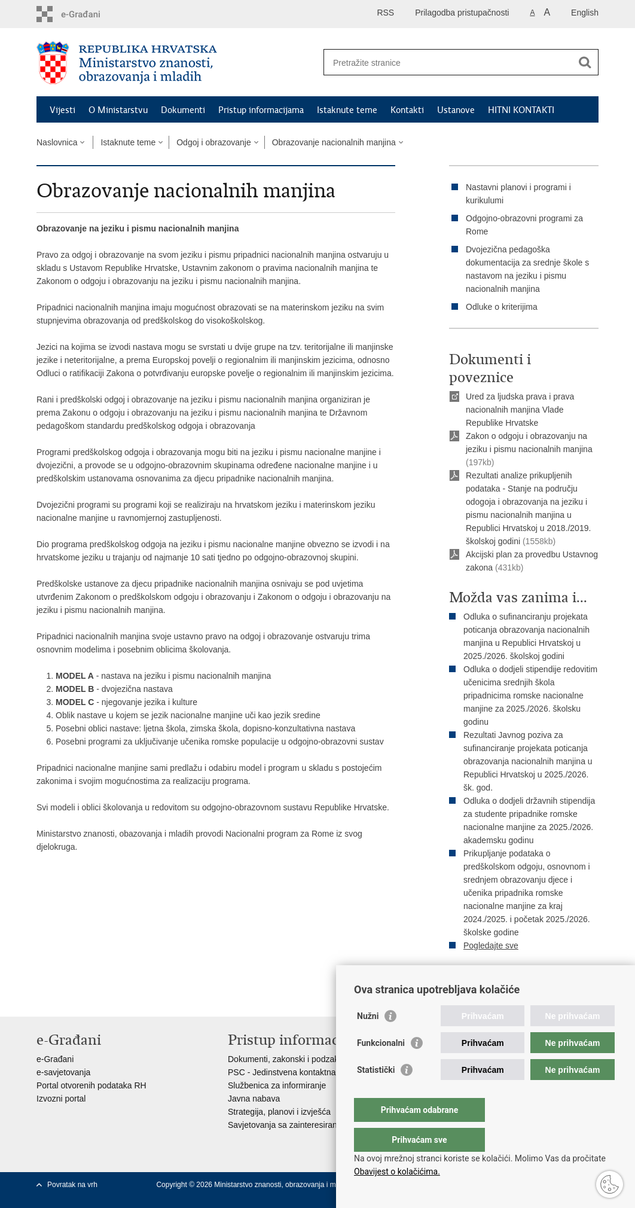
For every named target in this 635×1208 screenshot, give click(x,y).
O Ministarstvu (118, 110)
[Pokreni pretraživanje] (585, 62)
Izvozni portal (61, 1098)
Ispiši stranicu (483, 975)
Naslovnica (56, 142)
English (585, 12)
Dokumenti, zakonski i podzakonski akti (301, 1059)
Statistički (376, 1094)
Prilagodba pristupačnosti (462, 12)
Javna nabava (254, 1098)
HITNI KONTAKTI (521, 110)
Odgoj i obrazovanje (213, 142)
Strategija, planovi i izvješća (279, 1112)
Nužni (367, 1040)
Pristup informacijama (261, 110)
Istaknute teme (347, 110)
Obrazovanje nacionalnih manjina (334, 142)
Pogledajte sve (490, 945)
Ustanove (456, 110)
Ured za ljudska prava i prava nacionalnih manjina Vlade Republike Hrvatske (520, 410)
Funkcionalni (381, 1067)
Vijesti (62, 110)
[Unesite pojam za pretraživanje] (448, 62)
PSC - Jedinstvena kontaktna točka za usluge (312, 1072)
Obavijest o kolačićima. (397, 1171)
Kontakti (407, 110)
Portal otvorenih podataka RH (91, 1085)
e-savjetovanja (63, 1072)
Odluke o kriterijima (502, 307)
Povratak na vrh (72, 1184)
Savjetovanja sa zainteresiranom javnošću (306, 1125)
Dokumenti (183, 110)
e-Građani (55, 1059)
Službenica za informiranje (277, 1085)
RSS (385, 12)
